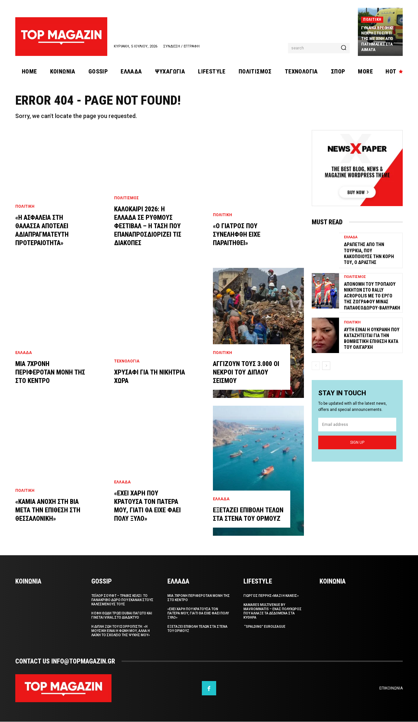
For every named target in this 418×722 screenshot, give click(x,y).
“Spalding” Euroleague (264, 627)
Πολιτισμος (126, 198)
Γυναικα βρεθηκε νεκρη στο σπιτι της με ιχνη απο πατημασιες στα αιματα (377, 38)
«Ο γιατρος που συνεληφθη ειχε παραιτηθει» (236, 234)
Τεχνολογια (126, 361)
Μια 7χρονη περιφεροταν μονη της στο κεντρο (50, 372)
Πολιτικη (372, 19)
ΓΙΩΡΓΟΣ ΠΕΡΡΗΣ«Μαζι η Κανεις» (271, 596)
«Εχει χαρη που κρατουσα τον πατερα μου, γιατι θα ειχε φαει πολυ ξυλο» (198, 614)
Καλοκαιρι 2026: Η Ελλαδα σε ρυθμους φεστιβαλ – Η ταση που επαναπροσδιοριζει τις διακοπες (147, 226)
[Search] (343, 48)
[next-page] (326, 366)
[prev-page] (316, 366)
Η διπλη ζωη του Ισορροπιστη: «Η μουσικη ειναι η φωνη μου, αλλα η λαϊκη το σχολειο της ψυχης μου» (120, 631)
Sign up (357, 442)
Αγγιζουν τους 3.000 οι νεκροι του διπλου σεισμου (246, 372)
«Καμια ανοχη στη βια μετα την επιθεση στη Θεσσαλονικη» (47, 510)
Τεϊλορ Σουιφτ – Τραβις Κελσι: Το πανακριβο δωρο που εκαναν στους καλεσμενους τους (122, 600)
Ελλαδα (23, 353)
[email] (357, 425)
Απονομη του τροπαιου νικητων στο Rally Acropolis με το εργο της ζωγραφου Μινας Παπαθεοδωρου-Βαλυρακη (372, 296)
